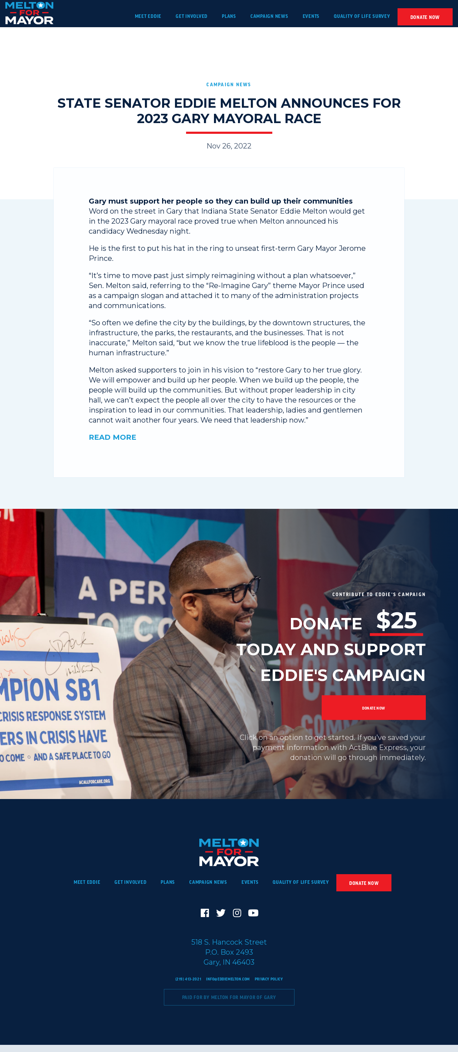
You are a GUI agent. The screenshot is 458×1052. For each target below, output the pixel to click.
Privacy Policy (278, 985)
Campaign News (229, 84)
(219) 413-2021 (178, 985)
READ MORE (112, 437)
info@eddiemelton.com (227, 985)
